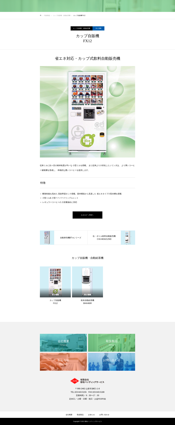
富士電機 (98, 28)
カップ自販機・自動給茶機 (81, 28)
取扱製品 (80, 415)
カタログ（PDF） (87, 215)
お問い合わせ (104, 415)
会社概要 (69, 415)
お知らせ (91, 415)
